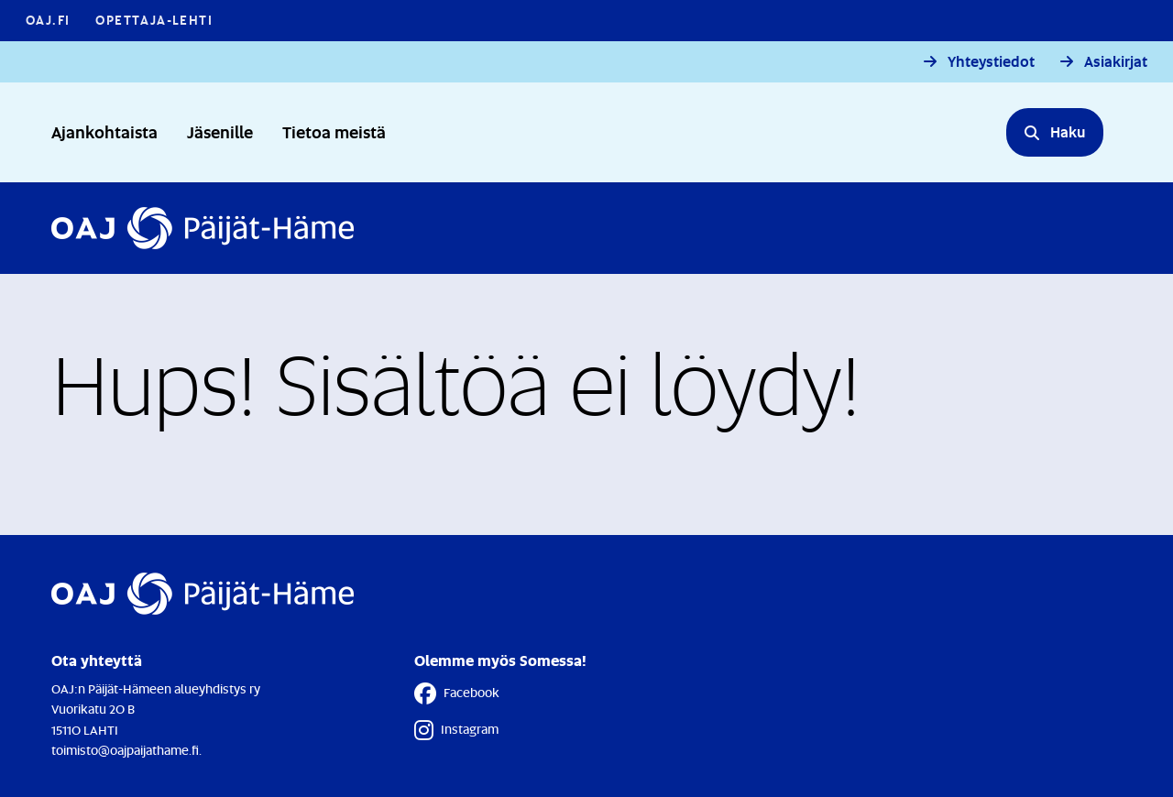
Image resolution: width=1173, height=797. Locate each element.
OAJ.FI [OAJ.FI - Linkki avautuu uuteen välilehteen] (48, 19)
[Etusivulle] (202, 228)
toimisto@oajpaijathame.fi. (126, 750)
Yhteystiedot (991, 61)
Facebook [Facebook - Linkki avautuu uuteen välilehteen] (456, 693)
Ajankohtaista (104, 131)
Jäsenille (220, 131)
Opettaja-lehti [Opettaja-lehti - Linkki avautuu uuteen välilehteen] (154, 19)
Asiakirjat (1115, 61)
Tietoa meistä (334, 131)
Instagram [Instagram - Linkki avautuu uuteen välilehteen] (456, 730)
